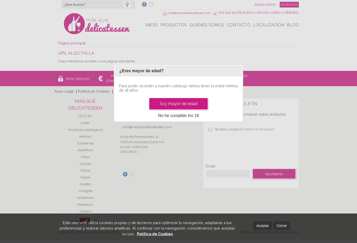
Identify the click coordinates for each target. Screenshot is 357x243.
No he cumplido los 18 (178, 115)
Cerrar (282, 226)
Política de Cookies (155, 234)
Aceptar (262, 226)
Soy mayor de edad (178, 103)
